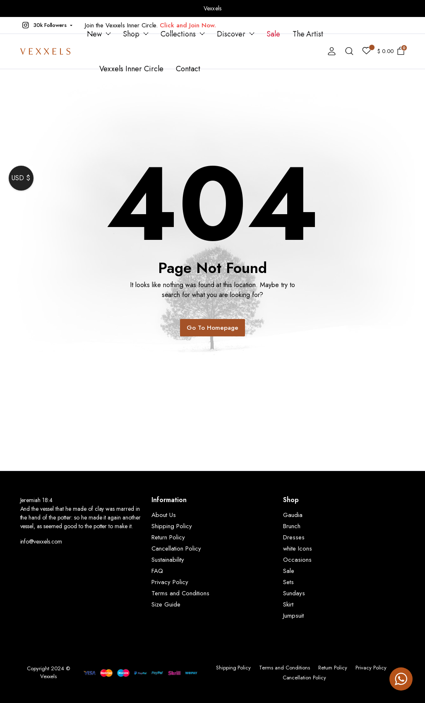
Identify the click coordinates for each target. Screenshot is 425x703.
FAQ (157, 570)
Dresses (294, 537)
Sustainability (167, 559)
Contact (188, 68)
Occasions (297, 559)
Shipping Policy (171, 526)
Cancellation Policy (176, 548)
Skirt (288, 604)
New (94, 34)
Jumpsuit (293, 615)
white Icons (297, 548)
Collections (178, 34)
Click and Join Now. (188, 25)
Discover (231, 34)
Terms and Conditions (180, 593)
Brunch (291, 526)
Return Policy (168, 537)
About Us (163, 514)
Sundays (294, 593)
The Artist (308, 34)
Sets (288, 582)
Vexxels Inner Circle (131, 68)
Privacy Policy (169, 582)
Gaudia (293, 514)
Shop (131, 34)
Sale (273, 34)
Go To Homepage (212, 327)
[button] (46, 25)
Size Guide (165, 604)
